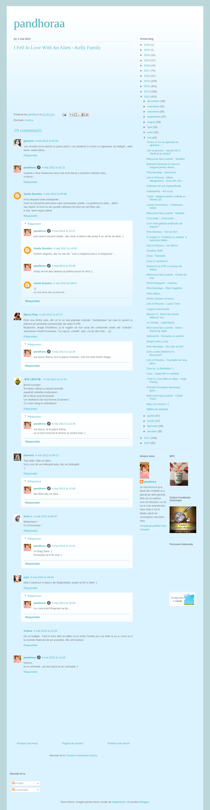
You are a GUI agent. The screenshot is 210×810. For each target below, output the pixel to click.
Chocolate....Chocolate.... (161, 218)
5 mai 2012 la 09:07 (65, 283)
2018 (147, 65)
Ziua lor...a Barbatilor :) (159, 368)
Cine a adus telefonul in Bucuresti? (160, 353)
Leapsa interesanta (157, 309)
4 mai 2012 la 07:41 (55, 379)
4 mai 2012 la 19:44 (42, 577)
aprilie (151, 415)
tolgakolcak (118, 801)
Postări (18, 783)
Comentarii (20, 789)
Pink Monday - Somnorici (161, 172)
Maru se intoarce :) (157, 404)
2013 (147, 91)
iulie (150, 127)
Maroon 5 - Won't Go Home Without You (162, 316)
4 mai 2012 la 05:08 (55, 193)
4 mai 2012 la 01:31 (53, 167)
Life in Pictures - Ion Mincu (162, 245)
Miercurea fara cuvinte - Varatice (165, 158)
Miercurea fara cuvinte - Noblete (165, 213)
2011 (147, 437)
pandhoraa (39, 23)
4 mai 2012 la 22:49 (63, 265)
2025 (147, 44)
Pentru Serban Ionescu (160, 298)
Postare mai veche (118, 743)
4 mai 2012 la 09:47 (45, 516)
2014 (147, 86)
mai (149, 137)
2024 (147, 49)
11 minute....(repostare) (160, 322)
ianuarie (152, 431)
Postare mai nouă (27, 743)
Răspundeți (30, 155)
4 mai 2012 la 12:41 (63, 545)
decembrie (153, 101)
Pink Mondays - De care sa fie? (165, 346)
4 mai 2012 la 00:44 (46, 140)
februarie (153, 426)
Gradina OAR (154, 250)
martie (151, 420)
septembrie (154, 116)
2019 (147, 60)
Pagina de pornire (72, 743)
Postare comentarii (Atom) (81, 755)
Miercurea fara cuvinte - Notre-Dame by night (164, 329)
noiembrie (153, 106)
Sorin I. (28, 516)
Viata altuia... (154, 293)
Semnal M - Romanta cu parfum (165, 336)
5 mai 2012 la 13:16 (53, 657)
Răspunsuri (34, 223)
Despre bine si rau (157, 341)
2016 (147, 75)
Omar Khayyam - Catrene (161, 283)
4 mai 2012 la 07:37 (51, 314)
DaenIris (29, 455)
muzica (29, 120)
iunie (150, 132)
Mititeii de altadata (157, 409)
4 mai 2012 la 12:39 (63, 423)
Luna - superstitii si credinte (162, 373)
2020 (147, 55)
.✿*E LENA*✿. (33, 379)
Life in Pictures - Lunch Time (163, 303)
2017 (147, 70)
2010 (147, 443)
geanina (29, 140)
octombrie (153, 111)
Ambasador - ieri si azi (159, 191)
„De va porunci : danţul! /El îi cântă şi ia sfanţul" (163, 152)
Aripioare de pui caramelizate (163, 185)
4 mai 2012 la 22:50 (63, 603)
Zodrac (28, 630)
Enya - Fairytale (155, 255)
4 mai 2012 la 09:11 (47, 455)
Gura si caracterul (157, 261)
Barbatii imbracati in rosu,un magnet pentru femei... (162, 165)
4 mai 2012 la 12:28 (63, 351)
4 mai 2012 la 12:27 (63, 231)
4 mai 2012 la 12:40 (63, 488)
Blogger (144, 801)
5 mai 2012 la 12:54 (45, 630)
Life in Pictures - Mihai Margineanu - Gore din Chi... (164, 179)
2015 (147, 81)
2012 (147, 96)
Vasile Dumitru (33, 193)
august (151, 122)
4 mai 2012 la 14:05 (65, 248)
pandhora (30, 167)
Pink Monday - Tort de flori (161, 231)
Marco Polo (31, 314)
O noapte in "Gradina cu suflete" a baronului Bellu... (166, 239)
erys (26, 577)
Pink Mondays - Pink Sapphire (164, 288)
